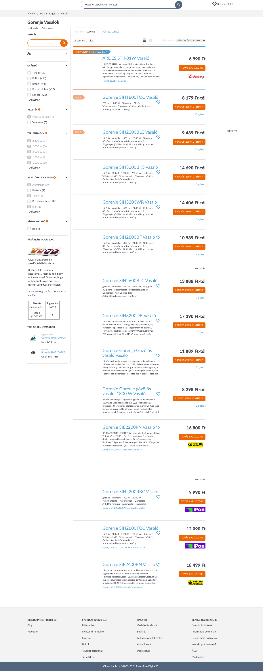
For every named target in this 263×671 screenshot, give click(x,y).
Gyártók (86, 638)
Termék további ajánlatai (114, 81)
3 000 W (37, 152)
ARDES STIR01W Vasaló (125, 58)
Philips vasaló (47, 28)
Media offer (198, 657)
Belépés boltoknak (202, 625)
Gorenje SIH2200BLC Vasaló (130, 132)
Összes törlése (111, 31)
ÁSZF (195, 651)
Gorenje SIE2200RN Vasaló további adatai (122, 450)
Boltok (85, 644)
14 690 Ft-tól (192, 168)
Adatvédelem (144, 644)
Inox (34, 207)
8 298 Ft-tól (193, 390)
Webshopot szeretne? (204, 644)
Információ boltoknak (204, 631)
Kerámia (36, 190)
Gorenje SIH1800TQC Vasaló (130, 97)
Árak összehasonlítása (189, 107)
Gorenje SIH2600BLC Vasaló (130, 281)
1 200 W (37, 157)
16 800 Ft (195, 428)
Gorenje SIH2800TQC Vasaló (130, 528)
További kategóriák (92, 651)
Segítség (141, 631)
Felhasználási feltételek (149, 638)
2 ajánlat (200, 367)
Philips (35, 78)
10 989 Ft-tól (192, 238)
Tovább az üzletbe (192, 68)
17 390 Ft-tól (192, 316)
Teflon (35, 196)
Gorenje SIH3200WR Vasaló (129, 202)
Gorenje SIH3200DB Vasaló (129, 316)
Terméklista (88, 657)
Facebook (32, 631)
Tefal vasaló (32, 28)
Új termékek (89, 625)
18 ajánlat (200, 114)
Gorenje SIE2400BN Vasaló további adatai (122, 587)
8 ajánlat (200, 184)
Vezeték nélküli (40, 117)
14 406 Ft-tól (192, 203)
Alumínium (38, 185)
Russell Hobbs (40, 89)
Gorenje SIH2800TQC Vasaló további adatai (123, 547)
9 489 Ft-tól (193, 133)
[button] (224, 4)
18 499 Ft (195, 565)
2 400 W (37, 141)
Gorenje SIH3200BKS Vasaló (130, 167)
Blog (29, 625)
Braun (35, 84)
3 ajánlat (200, 332)
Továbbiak (34, 100)
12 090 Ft (195, 529)
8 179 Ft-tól (193, 98)
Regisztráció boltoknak (204, 638)
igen (34, 229)
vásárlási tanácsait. (45, 263)
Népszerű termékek (93, 631)
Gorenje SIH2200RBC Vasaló (130, 492)
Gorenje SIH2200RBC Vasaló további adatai (123, 508)
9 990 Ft (197, 492)
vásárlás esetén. (52, 285)
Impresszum (143, 651)
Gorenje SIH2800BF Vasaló (128, 237)
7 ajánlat (200, 254)
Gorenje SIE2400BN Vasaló (128, 565)
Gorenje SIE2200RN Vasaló (128, 427)
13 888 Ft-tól (192, 281)
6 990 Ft (197, 59)
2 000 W (37, 146)
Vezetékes (37, 122)
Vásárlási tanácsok (147, 625)
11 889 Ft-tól (192, 351)
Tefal (34, 73)
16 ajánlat (200, 149)
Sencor (36, 95)
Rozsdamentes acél (43, 201)
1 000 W (37, 163)
